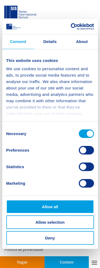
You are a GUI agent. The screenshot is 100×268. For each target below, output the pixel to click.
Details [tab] (50, 41)
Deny (50, 237)
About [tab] (82, 41)
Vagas (22, 262)
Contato (67, 262)
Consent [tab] (18, 41)
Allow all (50, 206)
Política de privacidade (23, 249)
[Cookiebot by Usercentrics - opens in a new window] (71, 26)
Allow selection (50, 222)
